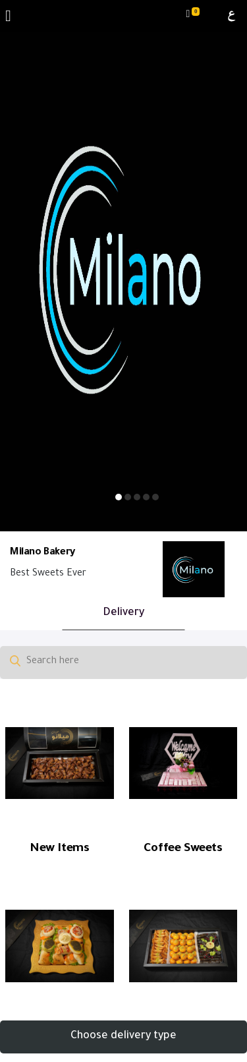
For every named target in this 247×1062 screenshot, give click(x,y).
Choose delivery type (123, 1036)
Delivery (123, 613)
